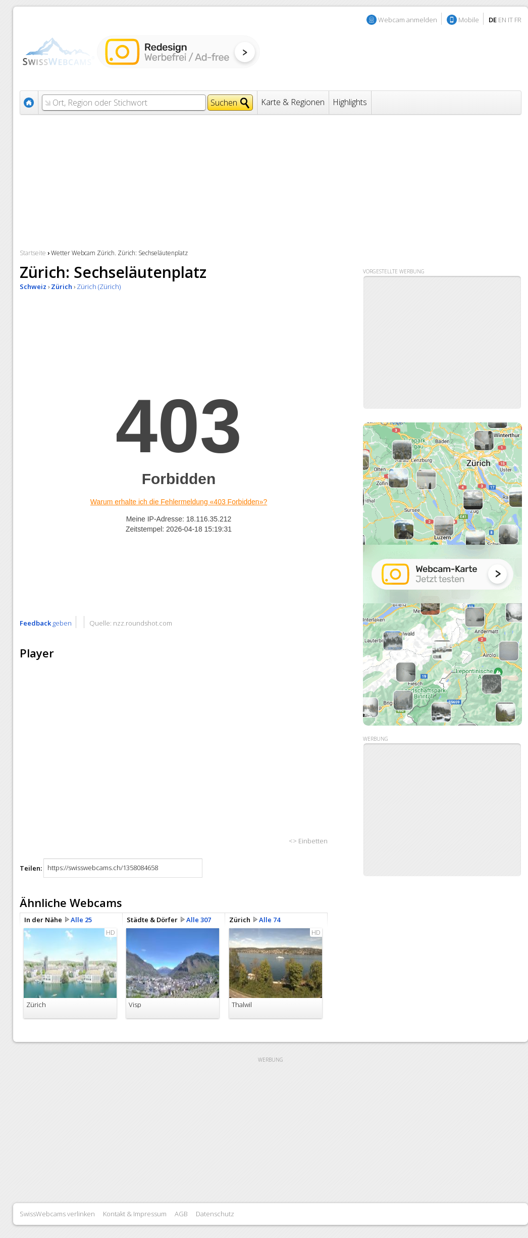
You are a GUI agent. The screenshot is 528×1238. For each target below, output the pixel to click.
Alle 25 (81, 919)
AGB (181, 1213)
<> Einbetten (308, 840)
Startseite (33, 253)
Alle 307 (198, 919)
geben (46, 623)
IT (510, 19)
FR (517, 19)
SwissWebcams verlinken (57, 1213)
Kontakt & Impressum (135, 1213)
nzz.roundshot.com (142, 623)
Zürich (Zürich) (99, 286)
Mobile (468, 19)
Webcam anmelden (407, 19)
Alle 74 (269, 919)
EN (502, 19)
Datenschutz (215, 1213)
